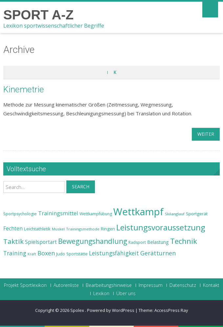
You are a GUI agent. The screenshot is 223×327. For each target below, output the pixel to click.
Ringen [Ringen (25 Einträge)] (108, 229)
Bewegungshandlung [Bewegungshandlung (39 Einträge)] (92, 241)
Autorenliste (66, 285)
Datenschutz (182, 285)
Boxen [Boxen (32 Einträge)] (46, 253)
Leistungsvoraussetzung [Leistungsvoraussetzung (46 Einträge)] (160, 227)
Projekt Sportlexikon (25, 285)
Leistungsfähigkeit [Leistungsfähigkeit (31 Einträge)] (114, 253)
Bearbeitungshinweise (109, 285)
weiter (205, 134)
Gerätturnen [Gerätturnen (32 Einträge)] (158, 253)
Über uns (126, 293)
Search (80, 186)
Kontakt (211, 285)
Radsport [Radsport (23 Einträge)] (137, 242)
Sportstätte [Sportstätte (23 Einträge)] (77, 254)
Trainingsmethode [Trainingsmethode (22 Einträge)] (83, 228)
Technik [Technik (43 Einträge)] (183, 241)
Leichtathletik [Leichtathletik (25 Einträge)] (37, 229)
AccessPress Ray (171, 310)
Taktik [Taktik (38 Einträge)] (13, 241)
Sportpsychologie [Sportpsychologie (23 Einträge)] (20, 214)
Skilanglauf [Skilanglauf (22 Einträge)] (175, 213)
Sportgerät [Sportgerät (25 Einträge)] (197, 214)
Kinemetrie (23, 89)
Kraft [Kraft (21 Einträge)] (32, 254)
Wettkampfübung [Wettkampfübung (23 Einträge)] (95, 214)
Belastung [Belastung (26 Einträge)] (158, 242)
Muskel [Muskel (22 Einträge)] (58, 228)
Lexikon (101, 293)
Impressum (151, 285)
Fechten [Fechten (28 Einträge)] (13, 228)
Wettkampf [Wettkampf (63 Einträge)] (138, 211)
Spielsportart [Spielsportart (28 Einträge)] (41, 242)
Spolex (77, 310)
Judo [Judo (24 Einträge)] (60, 254)
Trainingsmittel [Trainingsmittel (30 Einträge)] (58, 213)
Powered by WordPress (110, 310)
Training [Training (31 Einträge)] (14, 253)
